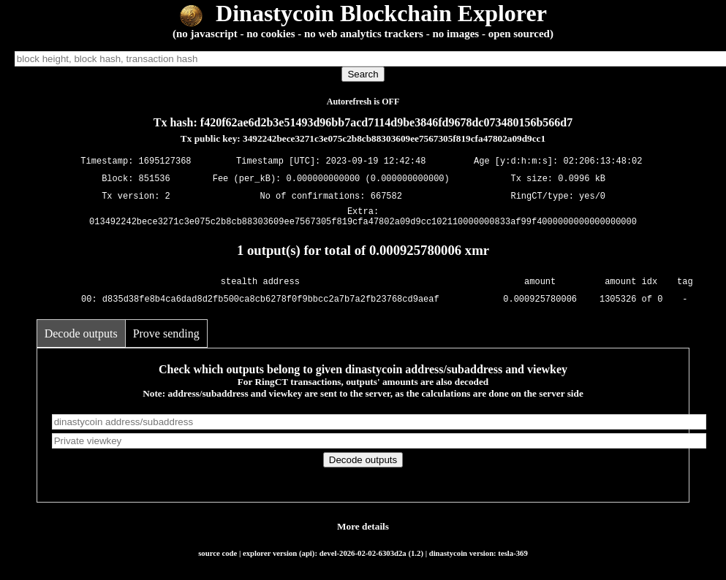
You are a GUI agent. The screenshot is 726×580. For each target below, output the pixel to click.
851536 (154, 178)
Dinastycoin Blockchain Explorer (363, 13)
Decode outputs (81, 338)
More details (363, 530)
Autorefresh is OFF (363, 101)
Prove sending (166, 338)
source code (217, 557)
